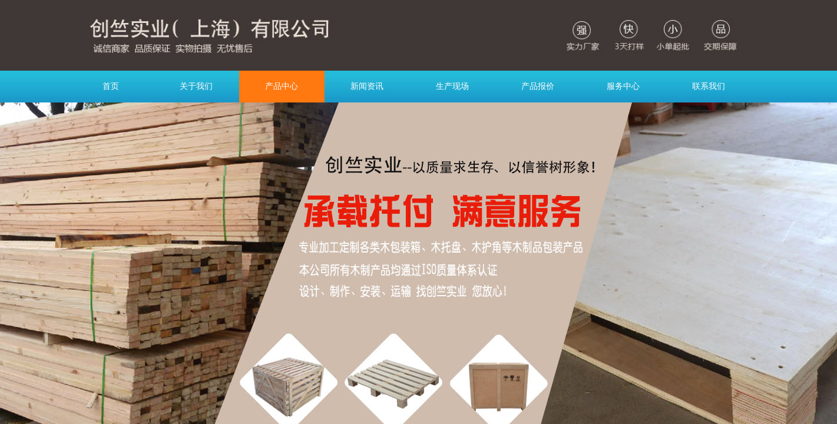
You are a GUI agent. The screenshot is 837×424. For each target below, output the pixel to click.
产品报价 (537, 86)
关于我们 (196, 86)
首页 (110, 86)
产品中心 (281, 86)
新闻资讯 (366, 86)
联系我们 (708, 86)
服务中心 (623, 86)
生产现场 (452, 86)
